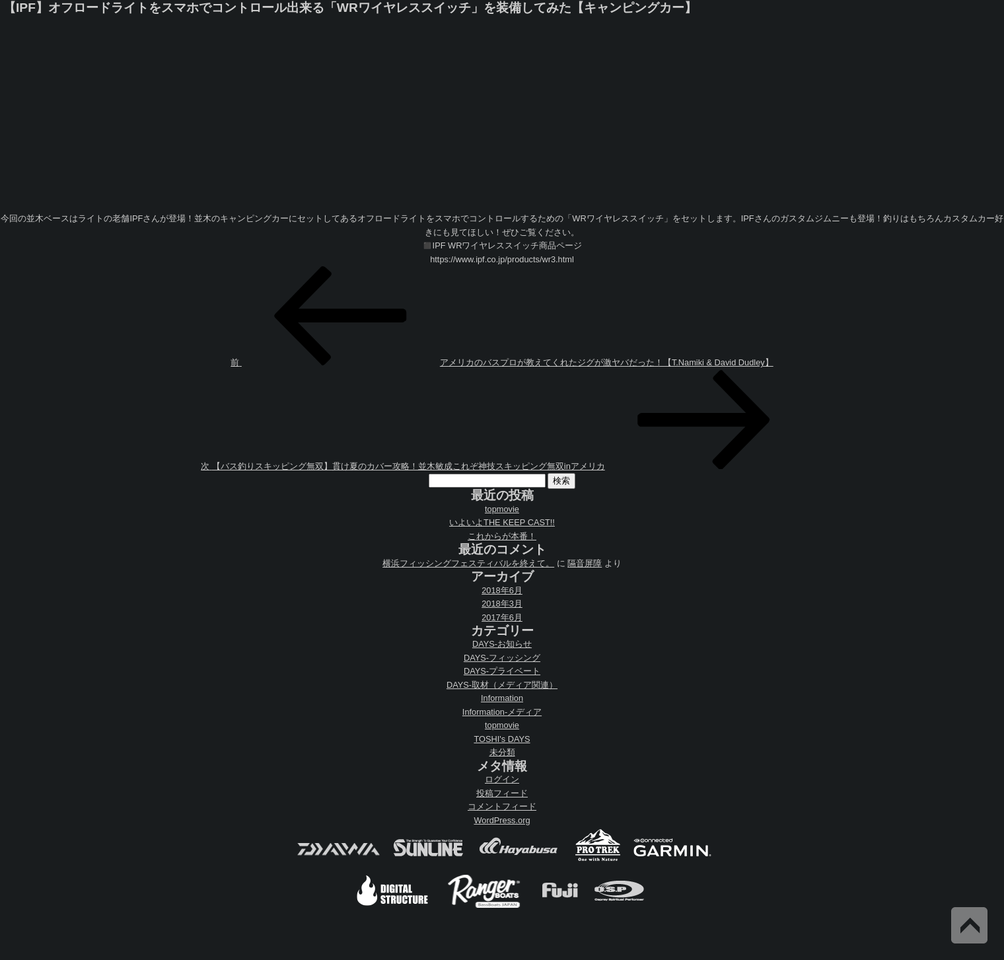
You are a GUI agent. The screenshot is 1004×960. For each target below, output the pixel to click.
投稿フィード (502, 793)
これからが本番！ (502, 536)
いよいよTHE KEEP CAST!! (502, 522)
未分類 (502, 752)
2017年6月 (502, 617)
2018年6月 (502, 590)
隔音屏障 (584, 563)
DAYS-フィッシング (502, 658)
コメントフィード (502, 806)
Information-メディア (502, 712)
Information (502, 698)
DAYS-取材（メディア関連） (502, 685)
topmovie (502, 509)
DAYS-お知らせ (502, 644)
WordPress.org (502, 820)
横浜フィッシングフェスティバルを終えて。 (468, 563)
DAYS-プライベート (502, 671)
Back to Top (969, 925)
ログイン (502, 779)
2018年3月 (502, 604)
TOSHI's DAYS (502, 739)
